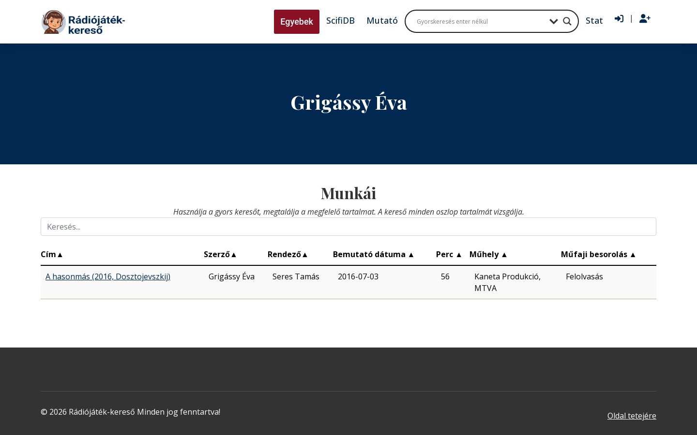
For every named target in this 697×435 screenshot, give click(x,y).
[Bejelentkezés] (619, 19)
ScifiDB (340, 20)
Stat (594, 20)
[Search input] (481, 21)
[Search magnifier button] (567, 21)
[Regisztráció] (645, 19)
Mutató (382, 20)
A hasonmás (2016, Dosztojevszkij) (107, 276)
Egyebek (296, 21)
